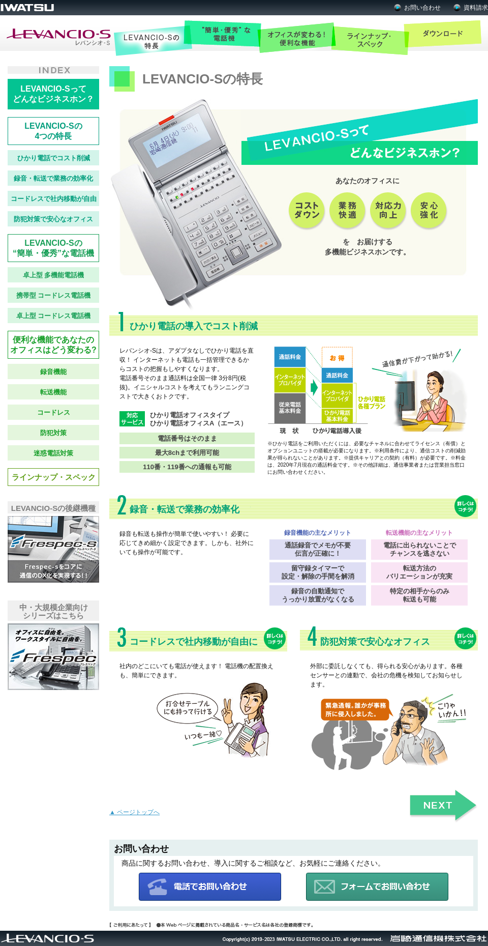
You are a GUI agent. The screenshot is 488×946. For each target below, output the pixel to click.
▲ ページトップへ (134, 812)
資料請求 (476, 7)
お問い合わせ (422, 7)
